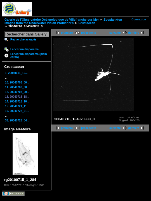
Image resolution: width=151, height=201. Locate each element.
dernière (133, 32)
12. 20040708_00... (17, 92)
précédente (88, 32)
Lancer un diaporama (24, 49)
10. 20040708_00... (17, 82)
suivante (115, 32)
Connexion (138, 19)
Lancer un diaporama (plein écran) (28, 55)
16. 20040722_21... (17, 111)
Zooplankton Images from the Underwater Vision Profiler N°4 (63, 21)
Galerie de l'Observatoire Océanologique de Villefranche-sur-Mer (51, 19)
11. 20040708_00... (17, 87)
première (67, 32)
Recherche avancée (23, 39)
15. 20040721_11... (17, 106)
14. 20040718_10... (17, 101)
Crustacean (87, 23)
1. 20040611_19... (16, 73)
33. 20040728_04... (17, 120)
